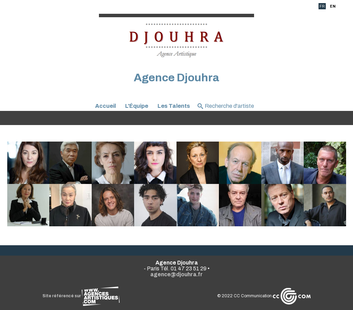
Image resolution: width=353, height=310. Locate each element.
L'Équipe (136, 106)
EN (332, 6)
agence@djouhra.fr (176, 274)
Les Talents (174, 106)
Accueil (105, 106)
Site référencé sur (81, 295)
